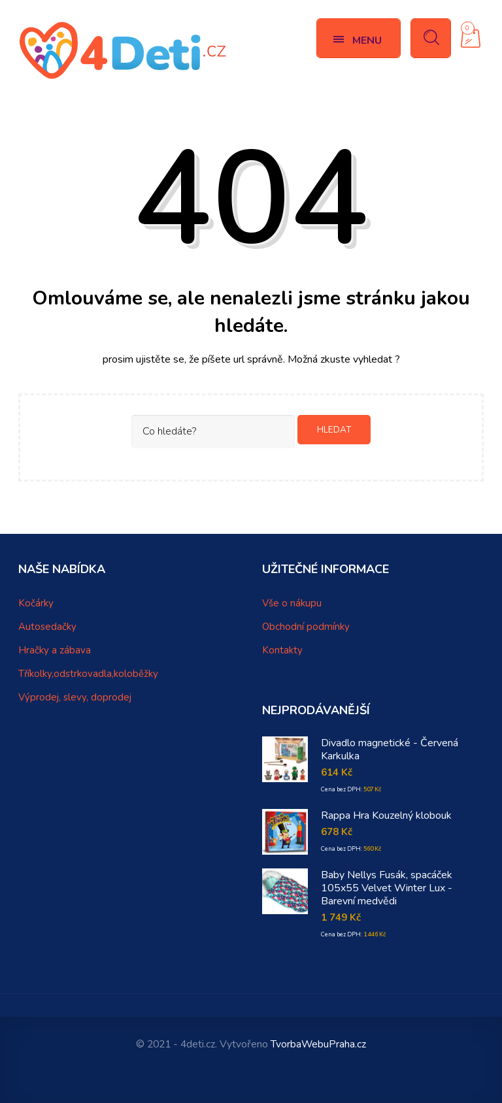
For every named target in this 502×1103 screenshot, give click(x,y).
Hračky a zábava (54, 650)
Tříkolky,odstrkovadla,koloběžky (88, 673)
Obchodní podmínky (306, 626)
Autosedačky (47, 626)
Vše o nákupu (292, 603)
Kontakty (282, 650)
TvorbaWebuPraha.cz (318, 1044)
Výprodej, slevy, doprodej (74, 697)
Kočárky (36, 603)
